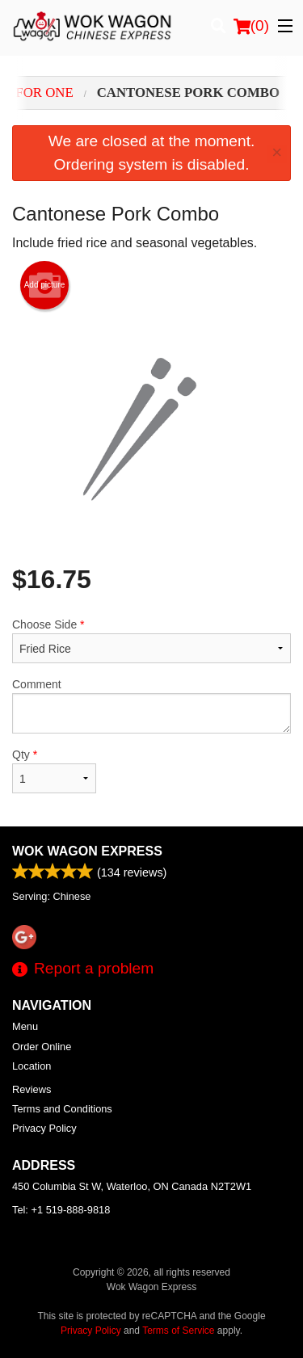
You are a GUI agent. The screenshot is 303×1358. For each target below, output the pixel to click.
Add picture (44, 285)
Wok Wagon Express (87, 851)
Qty (54, 770)
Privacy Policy (44, 1128)
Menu (25, 1026)
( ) (251, 26)
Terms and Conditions (62, 1109)
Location (31, 1066)
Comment (151, 706)
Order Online (41, 1047)
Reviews (31, 1089)
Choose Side (151, 640)
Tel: (61, 1210)
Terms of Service (178, 1330)
